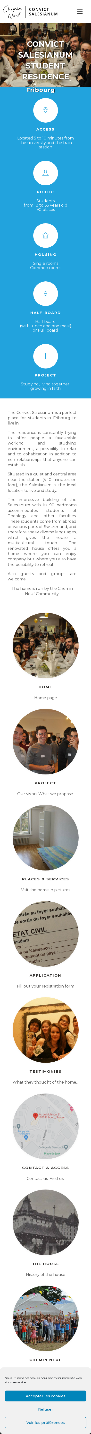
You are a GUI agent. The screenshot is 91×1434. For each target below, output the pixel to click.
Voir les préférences (45, 1422)
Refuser (45, 1409)
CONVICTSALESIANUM (43, 11)
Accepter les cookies (46, 1396)
